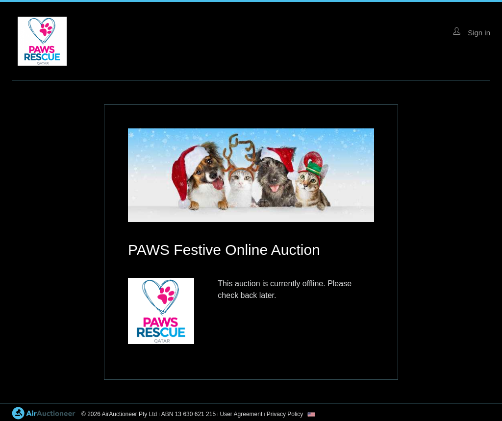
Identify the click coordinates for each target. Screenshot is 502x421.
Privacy (285, 414)
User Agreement (241, 414)
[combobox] (311, 414)
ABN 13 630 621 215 (188, 414)
